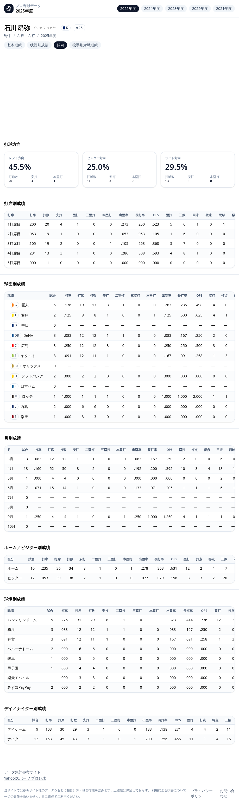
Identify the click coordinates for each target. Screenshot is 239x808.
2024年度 (152, 8)
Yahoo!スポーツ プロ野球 (25, 778)
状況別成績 (39, 44)
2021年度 (224, 8)
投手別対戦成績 (85, 44)
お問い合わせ (227, 793)
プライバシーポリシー (202, 793)
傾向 (60, 44)
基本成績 (14, 44)
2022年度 (200, 8)
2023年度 (176, 8)
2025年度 (128, 8)
